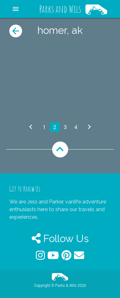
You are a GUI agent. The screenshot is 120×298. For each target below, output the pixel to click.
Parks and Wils (60, 9)
